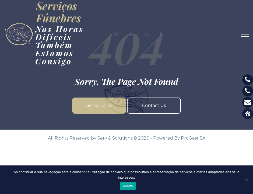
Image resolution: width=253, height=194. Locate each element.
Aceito (128, 186)
